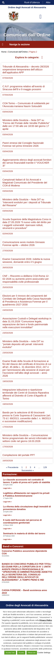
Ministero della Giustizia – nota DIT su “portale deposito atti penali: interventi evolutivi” (23, 344)
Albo (48, 2)
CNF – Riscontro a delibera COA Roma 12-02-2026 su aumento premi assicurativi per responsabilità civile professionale (25, 279)
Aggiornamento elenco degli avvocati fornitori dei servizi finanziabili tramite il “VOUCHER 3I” (26, 162)
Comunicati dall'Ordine (18, 52)
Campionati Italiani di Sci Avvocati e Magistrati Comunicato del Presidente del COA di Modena (24, 182)
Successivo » (27, 470)
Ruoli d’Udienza (32, 2)
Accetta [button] (21, 653)
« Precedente (12, 467)
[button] (3, 2)
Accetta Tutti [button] (10, 653)
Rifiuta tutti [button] (31, 653)
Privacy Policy (45, 620)
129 (45, 467)
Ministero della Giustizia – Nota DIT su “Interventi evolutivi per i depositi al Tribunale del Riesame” (26, 202)
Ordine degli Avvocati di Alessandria (27, 7)
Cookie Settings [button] (43, 652)
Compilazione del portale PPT (18, 455)
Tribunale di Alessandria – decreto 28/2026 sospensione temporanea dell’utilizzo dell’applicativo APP (25, 69)
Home (3, 52)
